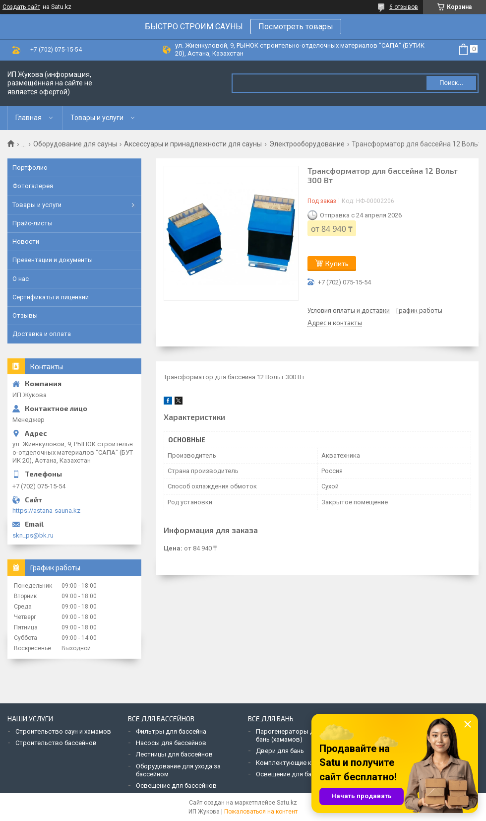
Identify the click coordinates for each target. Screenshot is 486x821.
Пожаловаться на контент (261, 811)
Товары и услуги (96, 118)
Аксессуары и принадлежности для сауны (193, 144)
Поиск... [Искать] (451, 82)
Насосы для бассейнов (171, 743)
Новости (25, 241)
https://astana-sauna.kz (46, 510)
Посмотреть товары (295, 26)
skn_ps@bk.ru (33, 535)
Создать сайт (21, 6)
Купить (337, 263)
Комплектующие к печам (293, 762)
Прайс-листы (32, 223)
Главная (28, 118)
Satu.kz (287, 802)
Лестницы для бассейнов (174, 754)
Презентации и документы (52, 260)
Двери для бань (280, 750)
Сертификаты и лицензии (50, 297)
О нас (20, 278)
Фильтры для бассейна (171, 731)
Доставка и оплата (41, 334)
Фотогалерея (32, 186)
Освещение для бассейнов (176, 785)
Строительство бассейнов (56, 743)
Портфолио (30, 167)
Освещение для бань (287, 774)
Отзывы (25, 315)
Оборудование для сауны (75, 144)
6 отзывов (403, 6)
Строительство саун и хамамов (63, 731)
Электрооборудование (307, 144)
